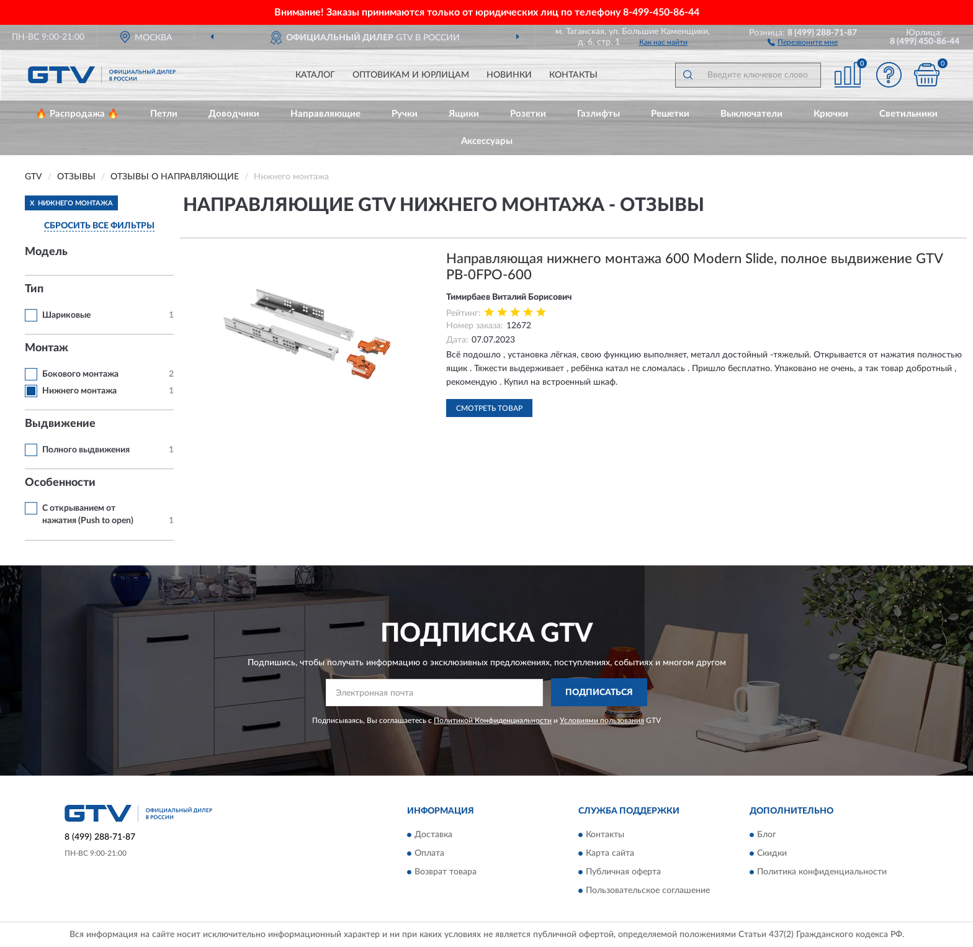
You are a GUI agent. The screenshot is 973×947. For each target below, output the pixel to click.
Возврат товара (446, 872)
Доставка (433, 835)
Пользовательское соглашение (648, 891)
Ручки (405, 114)
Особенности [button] (60, 482)
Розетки (528, 114)
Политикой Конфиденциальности (493, 720)
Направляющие (325, 114)
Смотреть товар (489, 408)
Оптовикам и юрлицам (410, 75)
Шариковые (66, 315)
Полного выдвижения (86, 450)
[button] (803, 41)
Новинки (509, 75)
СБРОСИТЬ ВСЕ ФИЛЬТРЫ (99, 226)
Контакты (573, 75)
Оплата (429, 854)
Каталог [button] (315, 75)
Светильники (908, 114)
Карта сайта (610, 854)
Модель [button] (46, 252)
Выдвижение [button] (60, 423)
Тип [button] (34, 289)
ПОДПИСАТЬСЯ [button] (599, 692)
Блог (766, 835)
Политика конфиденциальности (822, 872)
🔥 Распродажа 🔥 (77, 114)
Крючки (831, 114)
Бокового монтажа (80, 374)
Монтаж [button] (46, 348)
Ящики (464, 114)
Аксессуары (487, 141)
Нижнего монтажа (79, 391)
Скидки (772, 854)
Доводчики (233, 114)
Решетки (670, 114)
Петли (163, 114)
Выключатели (751, 114)
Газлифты (598, 114)
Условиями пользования (602, 720)
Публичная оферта (623, 872)
